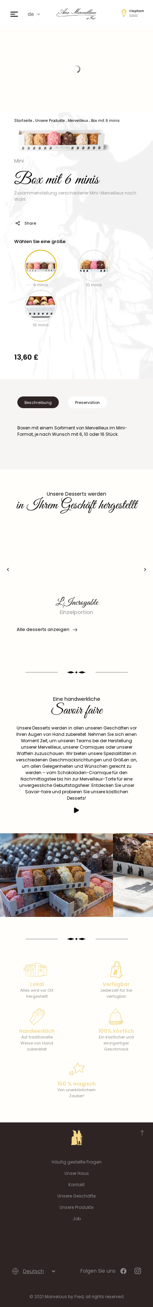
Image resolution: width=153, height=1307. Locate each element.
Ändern (133, 15)
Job (77, 1219)
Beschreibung (38, 402)
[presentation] (8, 569)
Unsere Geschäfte (76, 1196)
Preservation (87, 402)
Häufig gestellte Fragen (77, 1162)
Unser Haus (76, 1173)
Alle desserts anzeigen (46, 629)
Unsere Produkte (77, 1207)
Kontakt (76, 1185)
